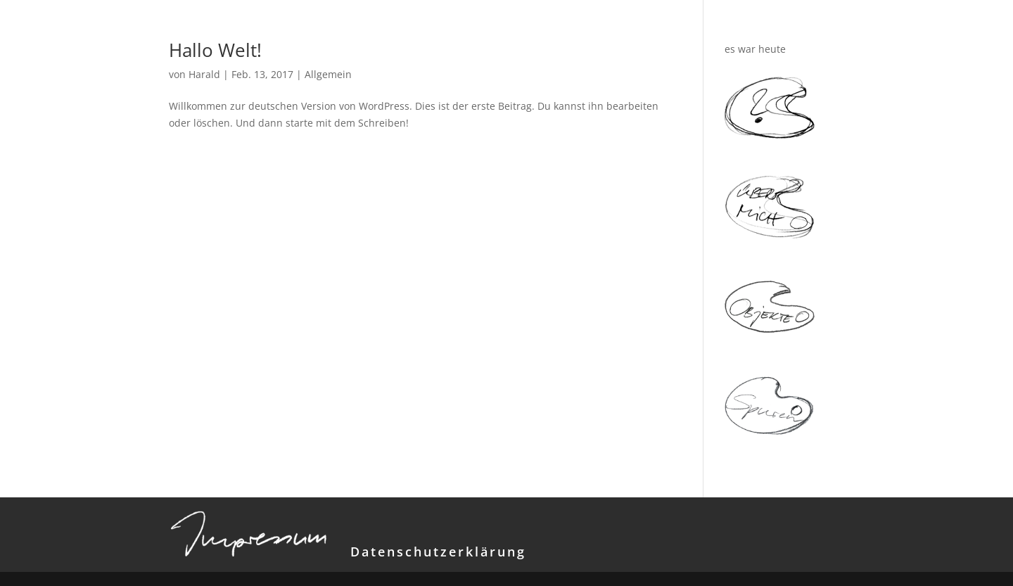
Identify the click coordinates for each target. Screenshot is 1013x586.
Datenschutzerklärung (438, 551)
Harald (204, 74)
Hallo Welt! (215, 50)
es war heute (755, 49)
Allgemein (328, 74)
